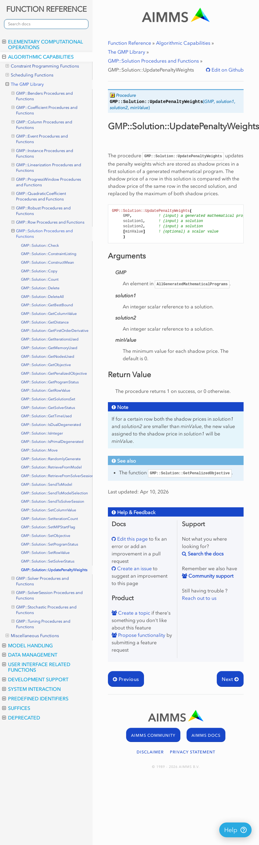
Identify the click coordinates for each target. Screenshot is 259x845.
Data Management (29, 655)
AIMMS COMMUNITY (153, 735)
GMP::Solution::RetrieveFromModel (51, 467)
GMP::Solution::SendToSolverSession (52, 501)
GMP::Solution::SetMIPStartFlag (48, 527)
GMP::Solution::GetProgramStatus (50, 382)
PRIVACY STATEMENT (192, 752)
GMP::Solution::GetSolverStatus (48, 408)
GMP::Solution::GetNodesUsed (47, 356)
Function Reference (129, 43)
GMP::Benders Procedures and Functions (42, 96)
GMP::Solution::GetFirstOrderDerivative (54, 330)
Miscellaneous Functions (32, 636)
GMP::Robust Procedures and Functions (41, 210)
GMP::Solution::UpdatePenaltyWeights (54, 570)
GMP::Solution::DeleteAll (42, 297)
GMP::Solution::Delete (40, 288)
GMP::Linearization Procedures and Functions (46, 167)
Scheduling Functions (29, 75)
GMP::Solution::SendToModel (46, 484)
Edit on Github (227, 69)
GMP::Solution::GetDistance (45, 322)
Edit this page (132, 538)
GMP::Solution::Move (39, 450)
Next (230, 679)
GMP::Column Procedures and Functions (41, 124)
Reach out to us (199, 598)
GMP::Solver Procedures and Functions (40, 581)
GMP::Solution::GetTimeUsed (46, 416)
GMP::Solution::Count (40, 279)
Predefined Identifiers (35, 698)
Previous (126, 679)
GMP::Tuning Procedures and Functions (41, 624)
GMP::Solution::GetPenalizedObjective (54, 373)
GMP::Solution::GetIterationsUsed (50, 339)
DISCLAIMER (150, 752)
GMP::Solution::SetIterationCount (49, 519)
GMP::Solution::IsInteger (42, 433)
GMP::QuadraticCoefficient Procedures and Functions (38, 196)
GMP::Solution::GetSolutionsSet (48, 399)
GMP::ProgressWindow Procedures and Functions (46, 182)
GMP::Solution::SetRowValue (45, 552)
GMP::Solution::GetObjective (46, 365)
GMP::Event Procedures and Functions (39, 139)
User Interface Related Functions (36, 667)
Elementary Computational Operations (42, 44)
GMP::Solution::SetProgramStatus (49, 544)
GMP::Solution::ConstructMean (47, 262)
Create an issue (134, 568)
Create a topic (133, 612)
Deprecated (21, 718)
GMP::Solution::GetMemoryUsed (49, 348)
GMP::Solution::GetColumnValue (49, 313)
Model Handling (27, 645)
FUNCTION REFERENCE (46, 9)
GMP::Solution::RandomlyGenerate (51, 459)
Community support (210, 575)
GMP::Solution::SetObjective (45, 536)
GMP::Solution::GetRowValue (45, 390)
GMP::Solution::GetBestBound (47, 305)
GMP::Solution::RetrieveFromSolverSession (56, 476)
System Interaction (31, 689)
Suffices (16, 708)
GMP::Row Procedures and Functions (48, 222)
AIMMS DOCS (205, 735)
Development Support (35, 679)
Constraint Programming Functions (42, 66)
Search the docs (205, 553)
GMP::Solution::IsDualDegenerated (51, 424)
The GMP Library (25, 84)
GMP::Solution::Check (40, 245)
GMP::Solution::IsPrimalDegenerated (52, 441)
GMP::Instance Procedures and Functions (42, 153)
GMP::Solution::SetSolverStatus (47, 561)
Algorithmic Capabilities (38, 57)
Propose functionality (141, 635)
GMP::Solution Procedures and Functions (42, 233)
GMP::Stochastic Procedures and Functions (44, 609)
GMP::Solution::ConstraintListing (48, 254)
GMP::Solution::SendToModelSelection (54, 493)
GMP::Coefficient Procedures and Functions (44, 110)
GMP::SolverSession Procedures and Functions (47, 595)
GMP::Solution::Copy (39, 271)
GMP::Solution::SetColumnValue (48, 510)
